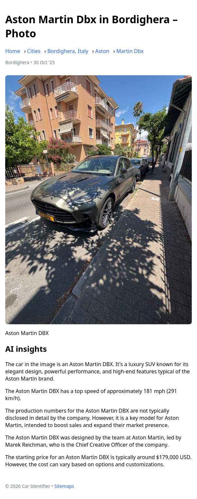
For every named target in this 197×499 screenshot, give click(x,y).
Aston (102, 51)
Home (12, 51)
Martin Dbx (130, 51)
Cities (34, 51)
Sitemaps (64, 486)
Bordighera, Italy (67, 51)
